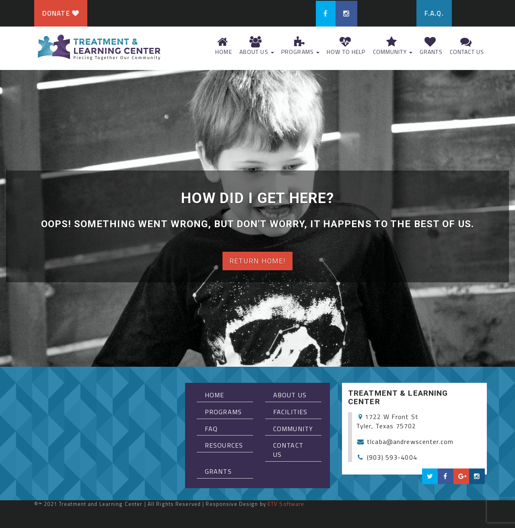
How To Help (345, 46)
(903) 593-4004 (392, 457)
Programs (299, 46)
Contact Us (466, 46)
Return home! (257, 260)
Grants (430, 46)
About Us (256, 46)
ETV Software (286, 504)
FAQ (211, 428)
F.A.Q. (434, 13)
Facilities (290, 412)
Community (391, 46)
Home (223, 46)
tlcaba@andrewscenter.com (410, 441)
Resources (224, 445)
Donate (60, 13)
